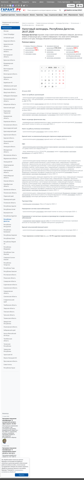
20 (42, 83)
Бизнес (32, 15)
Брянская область (9, 60)
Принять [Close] (21, 475)
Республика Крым (9, 368)
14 (45, 80)
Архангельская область (8, 45)
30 (52, 86)
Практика (39, 15)
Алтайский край (9, 38)
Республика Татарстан (7, 264)
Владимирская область (8, 64)
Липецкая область (9, 147)
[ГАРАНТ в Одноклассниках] (21, 6)
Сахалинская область (10, 288)
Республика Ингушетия (7, 225)
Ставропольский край (9, 301)
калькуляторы (29, 50)
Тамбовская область (10, 305)
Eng (79, 6)
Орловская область (10, 189)
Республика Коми (9, 238)
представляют (39, 104)
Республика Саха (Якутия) (9, 253)
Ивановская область (10, 89)
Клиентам (76, 2)
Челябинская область (8, 340)
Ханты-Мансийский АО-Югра (10, 334)
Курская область (9, 138)
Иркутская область (10, 92)
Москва (6, 31)
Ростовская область (10, 275)
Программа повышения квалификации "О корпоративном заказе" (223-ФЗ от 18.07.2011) (9, 450)
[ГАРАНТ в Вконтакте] (8, 6)
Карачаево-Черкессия (7, 112)
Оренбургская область (8, 185)
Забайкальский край (10, 86)
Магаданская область (8, 151)
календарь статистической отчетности (52, 54)
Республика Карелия (10, 235)
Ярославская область (10, 361)
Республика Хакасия (10, 271)
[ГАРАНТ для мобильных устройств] (5, 6)
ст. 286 (24, 101)
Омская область (9, 181)
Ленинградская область (8, 142)
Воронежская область (8, 78)
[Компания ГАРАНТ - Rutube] (24, 6)
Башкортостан (8, 213)
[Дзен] (10, 5)
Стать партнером (64, 2)
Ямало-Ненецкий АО (10, 358)
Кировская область (10, 121)
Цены (34, 2)
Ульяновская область (10, 327)
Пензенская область (10, 193)
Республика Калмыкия (7, 231)
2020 (55, 67)
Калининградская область (9, 100)
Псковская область (10, 203)
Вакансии (15, 2)
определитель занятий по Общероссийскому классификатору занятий (74, 56)
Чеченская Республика (7, 345)
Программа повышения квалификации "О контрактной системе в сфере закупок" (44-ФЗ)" (9, 421)
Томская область (9, 312)
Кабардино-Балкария (10, 96)
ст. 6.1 (47, 236)
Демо (41, 2)
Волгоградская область (8, 70)
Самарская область (10, 281)
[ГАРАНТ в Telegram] (16, 6)
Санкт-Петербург (9, 34)
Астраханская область (8, 50)
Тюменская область (10, 318)
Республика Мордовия (7, 248)
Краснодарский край (10, 128)
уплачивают (40, 98)
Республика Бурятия (10, 216)
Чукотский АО (8, 355)
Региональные (7, 28)
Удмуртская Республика (7, 322)
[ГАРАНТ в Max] (13, 5)
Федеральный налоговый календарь (10, 23)
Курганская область (10, 135)
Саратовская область (10, 285)
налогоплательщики (29, 147)
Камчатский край (9, 108)
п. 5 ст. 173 (38, 151)
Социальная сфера (55, 15)
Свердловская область (8, 292)
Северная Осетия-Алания (9, 258)
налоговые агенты (42, 147)
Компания (4, 2)
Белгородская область (8, 56)
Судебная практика (8, 15)
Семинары (50, 2)
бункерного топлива (69, 193)
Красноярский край (10, 131)
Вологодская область (10, 74)
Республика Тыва (9, 268)
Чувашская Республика (7, 350)
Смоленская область (10, 296)
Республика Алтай (9, 209)
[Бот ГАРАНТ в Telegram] (19, 6)
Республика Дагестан (7, 220)
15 (49, 80)
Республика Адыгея (10, 206)
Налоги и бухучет (22, 15)
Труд (46, 15)
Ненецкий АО (8, 162)
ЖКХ (65, 15)
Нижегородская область (9, 166)
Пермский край (9, 196)
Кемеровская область (8, 117)
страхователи (27, 221)
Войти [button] (71, 6)
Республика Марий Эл (10, 243)
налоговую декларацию (53, 108)
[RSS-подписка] (27, 6)
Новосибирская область (9, 177)
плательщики (27, 204)
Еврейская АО (8, 82)
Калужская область (10, 104)
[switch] (24, 10)
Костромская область (10, 125)
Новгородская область (8, 171)
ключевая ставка (30, 54)
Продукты (25, 2)
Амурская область (9, 41)
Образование (73, 15)
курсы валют (29, 52)
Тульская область (9, 315)
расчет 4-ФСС (45, 221)
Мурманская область (10, 158)
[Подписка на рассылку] (2, 6)
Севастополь (8, 364)
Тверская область (9, 308)
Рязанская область (10, 278)
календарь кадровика (53, 58)
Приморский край (9, 199)
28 (45, 86)
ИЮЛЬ (50, 67)
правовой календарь (53, 50)
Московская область (10, 155)
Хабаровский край (9, 330)
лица (49, 122)
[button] (73, 10)
